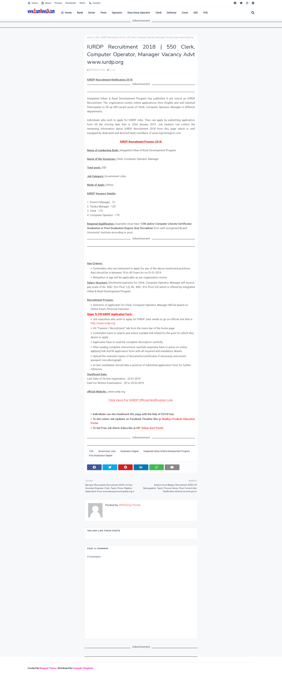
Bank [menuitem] (80, 12)
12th (97, 37)
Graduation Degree (129, 451)
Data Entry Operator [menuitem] (139, 12)
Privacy (58, 3)
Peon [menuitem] (103, 12)
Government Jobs (107, 451)
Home (33, 3)
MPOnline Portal (97, 70)
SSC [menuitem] (196, 12)
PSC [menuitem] (205, 12)
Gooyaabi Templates (82, 668)
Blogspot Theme (47, 668)
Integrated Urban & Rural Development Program (167, 451)
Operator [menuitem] (117, 12)
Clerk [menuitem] (159, 12)
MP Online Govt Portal (149, 428)
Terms (82, 3)
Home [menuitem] (66, 12)
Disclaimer (70, 3)
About (46, 3)
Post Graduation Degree (100, 455)
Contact (95, 3)
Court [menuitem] (185, 12)
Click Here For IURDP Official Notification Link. (141, 400)
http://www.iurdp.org (103, 323)
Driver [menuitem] (91, 12)
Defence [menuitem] (171, 12)
